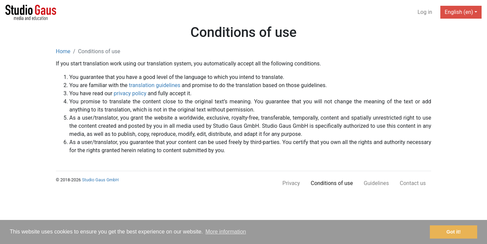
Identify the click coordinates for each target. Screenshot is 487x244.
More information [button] (225, 232)
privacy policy (130, 93)
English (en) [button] (459, 12)
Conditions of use (332, 183)
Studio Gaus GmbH (100, 179)
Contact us (413, 183)
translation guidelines (154, 85)
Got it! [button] (453, 232)
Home (63, 51)
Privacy (291, 183)
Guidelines (376, 183)
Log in (424, 12)
